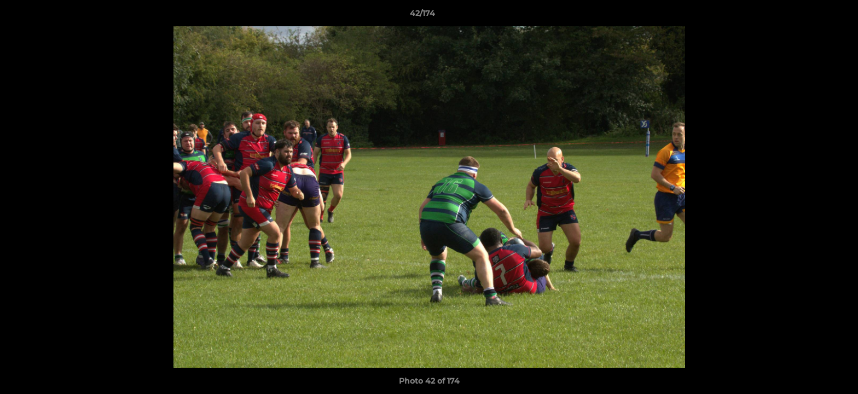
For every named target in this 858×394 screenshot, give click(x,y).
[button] (812, 16)
